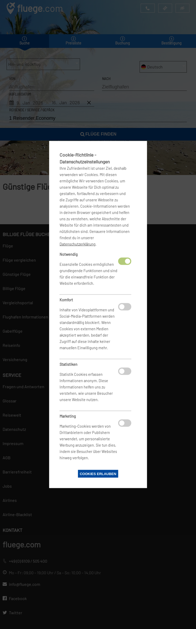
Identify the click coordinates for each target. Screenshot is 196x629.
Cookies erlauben (98, 474)
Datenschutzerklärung (78, 244)
